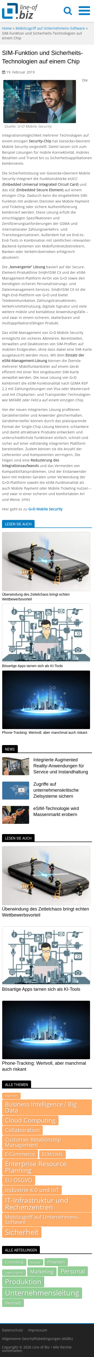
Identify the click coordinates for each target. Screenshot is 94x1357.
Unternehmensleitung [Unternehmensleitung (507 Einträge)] (42, 1293)
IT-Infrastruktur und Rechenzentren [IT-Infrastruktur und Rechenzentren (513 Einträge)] (36, 1204)
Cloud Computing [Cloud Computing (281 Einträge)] (30, 1120)
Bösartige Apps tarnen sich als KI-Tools (32, 666)
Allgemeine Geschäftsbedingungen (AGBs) (37, 1338)
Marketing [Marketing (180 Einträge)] (42, 1271)
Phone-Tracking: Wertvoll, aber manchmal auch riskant (44, 733)
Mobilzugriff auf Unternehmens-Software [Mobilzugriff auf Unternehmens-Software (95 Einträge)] (42, 1219)
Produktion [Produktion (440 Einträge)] (23, 1281)
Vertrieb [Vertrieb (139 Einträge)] (13, 1303)
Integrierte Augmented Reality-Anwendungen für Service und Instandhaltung (60, 765)
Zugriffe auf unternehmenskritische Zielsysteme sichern (56, 790)
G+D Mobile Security (45, 509)
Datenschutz (12, 1330)
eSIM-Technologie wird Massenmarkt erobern (56, 811)
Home (7, 28)
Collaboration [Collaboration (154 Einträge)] (22, 1130)
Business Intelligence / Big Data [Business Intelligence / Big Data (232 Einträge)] (41, 1107)
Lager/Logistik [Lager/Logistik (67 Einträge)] (14, 1272)
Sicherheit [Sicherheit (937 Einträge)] (22, 1232)
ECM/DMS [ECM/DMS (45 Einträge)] (52, 1154)
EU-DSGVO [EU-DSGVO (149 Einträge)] (18, 1180)
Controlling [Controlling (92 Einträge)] (14, 1262)
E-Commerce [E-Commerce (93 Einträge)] (20, 1154)
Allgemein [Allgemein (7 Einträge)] (11, 1096)
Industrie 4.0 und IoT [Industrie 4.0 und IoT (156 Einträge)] (32, 1190)
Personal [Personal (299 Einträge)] (73, 1271)
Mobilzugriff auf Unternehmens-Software (50, 28)
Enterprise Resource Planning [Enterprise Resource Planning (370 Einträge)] (36, 1167)
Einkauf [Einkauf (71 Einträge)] (35, 1262)
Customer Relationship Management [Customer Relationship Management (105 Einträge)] (33, 1142)
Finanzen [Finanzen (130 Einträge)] (56, 1262)
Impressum (37, 1330)
